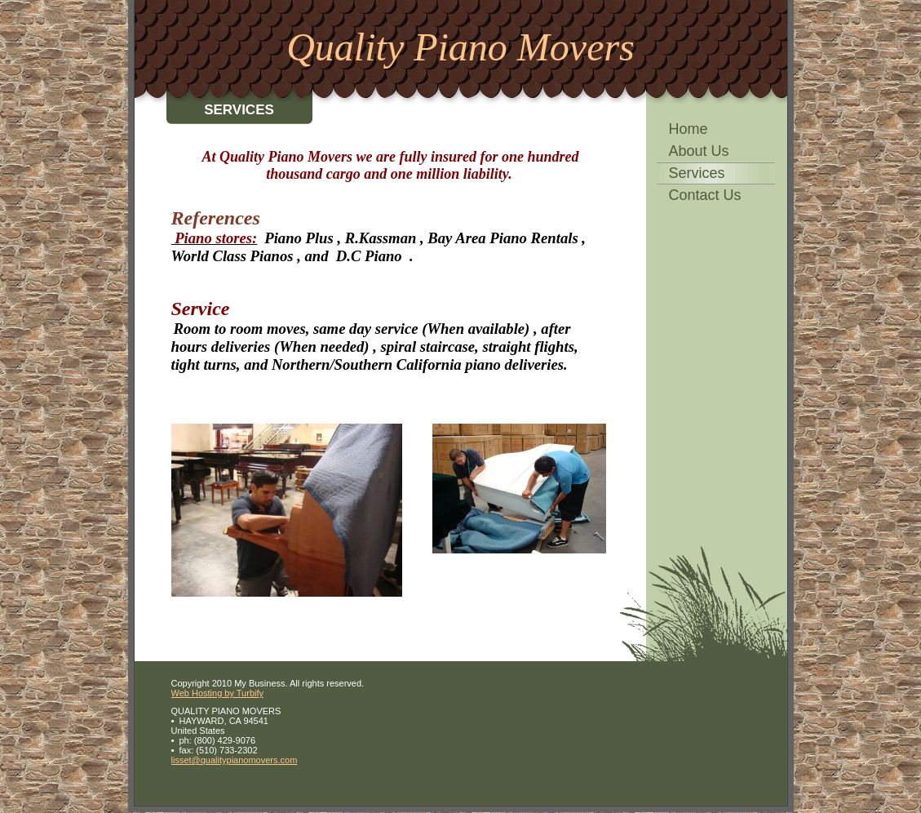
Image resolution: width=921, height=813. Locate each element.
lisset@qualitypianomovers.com (234, 760)
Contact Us (705, 195)
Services (697, 173)
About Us (699, 151)
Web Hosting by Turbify (217, 693)
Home (688, 129)
